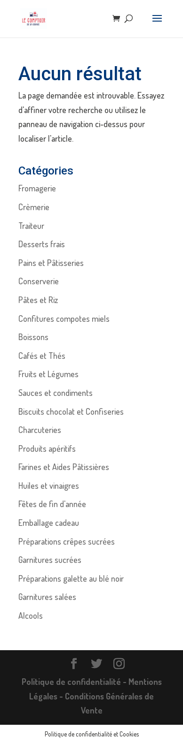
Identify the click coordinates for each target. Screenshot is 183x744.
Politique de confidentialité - (75, 681)
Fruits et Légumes (48, 374)
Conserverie (38, 281)
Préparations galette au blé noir (71, 578)
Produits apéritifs (47, 448)
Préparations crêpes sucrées (66, 541)
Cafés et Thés (41, 355)
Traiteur (31, 225)
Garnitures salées (47, 597)
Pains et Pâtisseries (51, 263)
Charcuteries (39, 430)
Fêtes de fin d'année (52, 504)
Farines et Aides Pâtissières (63, 467)
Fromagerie (37, 188)
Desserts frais (41, 244)
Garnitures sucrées (49, 559)
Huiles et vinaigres (48, 485)
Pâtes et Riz (38, 300)
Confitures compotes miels (64, 318)
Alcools (30, 615)
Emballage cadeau (48, 522)
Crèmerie (33, 207)
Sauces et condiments (55, 392)
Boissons (33, 337)
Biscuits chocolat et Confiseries (71, 411)
